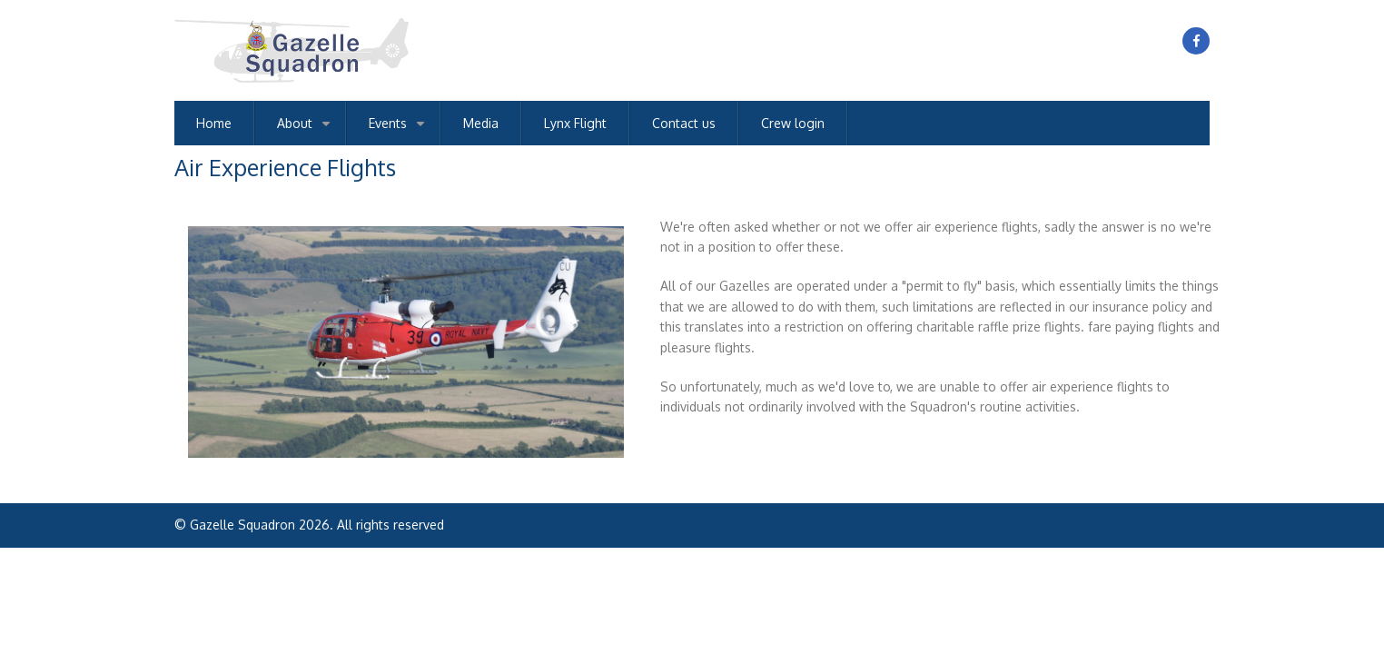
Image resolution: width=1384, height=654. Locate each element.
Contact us (684, 123)
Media (481, 123)
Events (400, 130)
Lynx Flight (575, 123)
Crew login (793, 123)
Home (214, 123)
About (307, 130)
